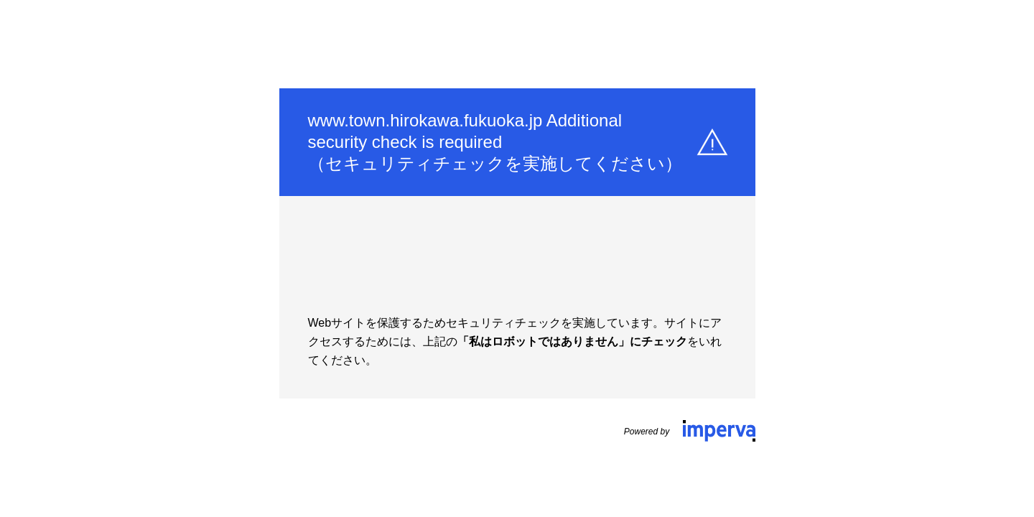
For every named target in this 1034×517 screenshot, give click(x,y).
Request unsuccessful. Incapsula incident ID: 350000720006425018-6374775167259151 (517, 258)
